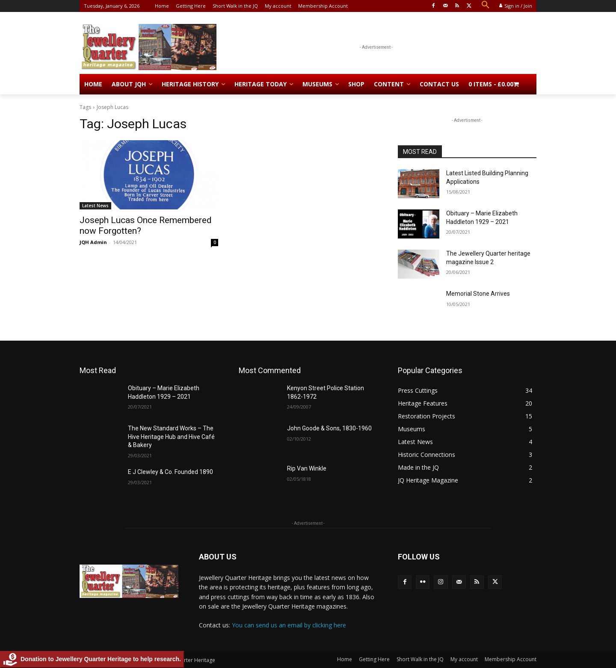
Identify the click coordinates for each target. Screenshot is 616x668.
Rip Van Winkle (306, 468)
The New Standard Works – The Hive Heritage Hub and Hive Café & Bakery (171, 436)
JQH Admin (93, 242)
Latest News (95, 206)
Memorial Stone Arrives (478, 293)
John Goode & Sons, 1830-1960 (329, 428)
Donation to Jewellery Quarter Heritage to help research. (92, 659)
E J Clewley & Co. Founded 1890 (170, 471)
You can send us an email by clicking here (289, 625)
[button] (485, 5)
